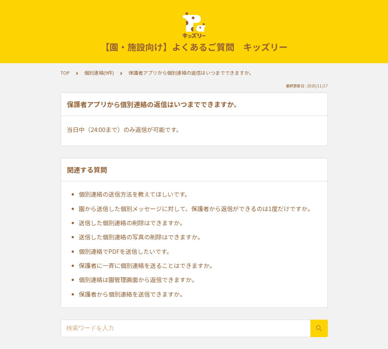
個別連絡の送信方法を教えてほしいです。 (134, 194)
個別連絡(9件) (99, 72)
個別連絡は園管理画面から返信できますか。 (138, 279)
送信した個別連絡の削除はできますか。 (132, 222)
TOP (65, 72)
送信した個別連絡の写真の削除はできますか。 (141, 236)
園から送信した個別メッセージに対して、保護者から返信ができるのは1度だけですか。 (196, 208)
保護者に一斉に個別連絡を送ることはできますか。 (147, 265)
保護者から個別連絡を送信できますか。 (132, 294)
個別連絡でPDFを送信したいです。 (125, 251)
